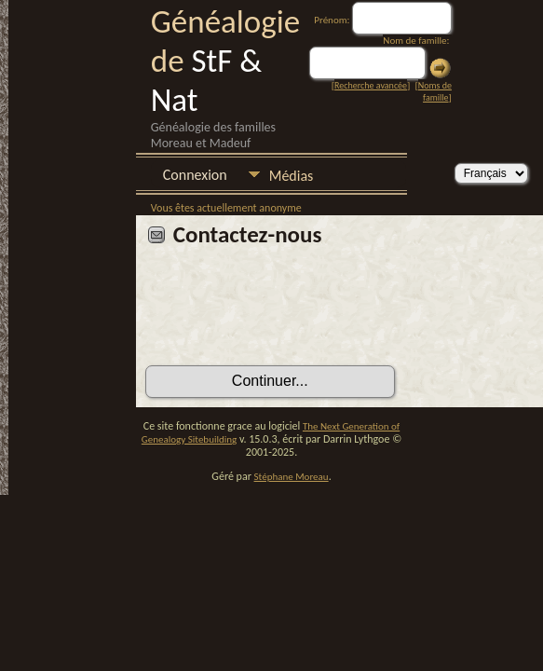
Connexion (195, 175)
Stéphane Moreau (291, 477)
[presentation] (286, 313)
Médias (291, 176)
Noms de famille (435, 91)
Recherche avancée (370, 85)
